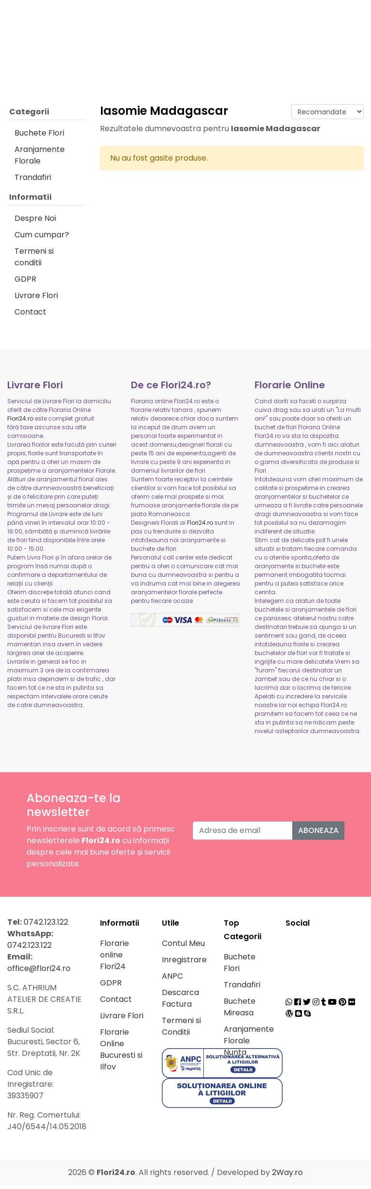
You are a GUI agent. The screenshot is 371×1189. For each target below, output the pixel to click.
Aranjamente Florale (39, 158)
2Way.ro (287, 1175)
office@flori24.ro (39, 971)
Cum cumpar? (41, 238)
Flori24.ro (20, 422)
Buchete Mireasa (240, 1010)
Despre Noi (35, 221)
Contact (30, 315)
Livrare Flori (36, 298)
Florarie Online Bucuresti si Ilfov (121, 1053)
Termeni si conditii (34, 260)
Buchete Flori (39, 136)
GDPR (25, 282)
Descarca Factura (180, 1001)
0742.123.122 (46, 925)
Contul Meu (183, 946)
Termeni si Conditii (181, 1029)
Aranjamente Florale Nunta (249, 1044)
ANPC (172, 979)
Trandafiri (32, 180)
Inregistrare (184, 963)
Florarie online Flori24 (114, 958)
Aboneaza (318, 833)
